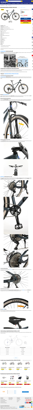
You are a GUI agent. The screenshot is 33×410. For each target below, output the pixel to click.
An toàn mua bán (10, 399)
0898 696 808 (29, 399)
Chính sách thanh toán (2, 401)
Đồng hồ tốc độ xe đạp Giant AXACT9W (27, 381)
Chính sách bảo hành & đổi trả (3, 400)
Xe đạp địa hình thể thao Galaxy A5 (11, 367)
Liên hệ (17, 401)
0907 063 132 (29, 400)
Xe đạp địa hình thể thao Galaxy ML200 (19, 367)
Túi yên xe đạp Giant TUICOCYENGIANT (18, 381)
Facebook (31, 405)
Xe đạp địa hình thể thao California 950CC (27, 367)
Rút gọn (16, 357)
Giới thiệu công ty (18, 399)
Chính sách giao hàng (2, 399)
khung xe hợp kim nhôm (6, 94)
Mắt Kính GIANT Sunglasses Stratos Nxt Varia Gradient (4, 381)
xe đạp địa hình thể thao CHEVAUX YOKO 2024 (11, 73)
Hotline (31, 402)
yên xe (3, 309)
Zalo (31, 403)
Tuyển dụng (18, 400)
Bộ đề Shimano (2, 176)
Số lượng (21, 13)
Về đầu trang (31, 407)
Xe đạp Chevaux (2, 51)
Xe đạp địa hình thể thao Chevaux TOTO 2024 (4, 367)
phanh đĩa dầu (10, 269)
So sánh (24, 7)
